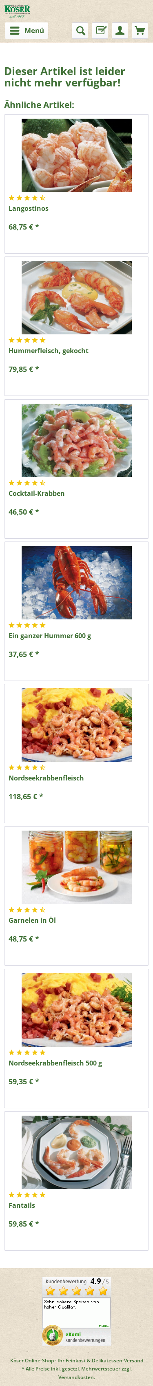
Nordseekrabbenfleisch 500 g (55, 1063)
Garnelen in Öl (32, 920)
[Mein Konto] (120, 30)
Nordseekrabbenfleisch (46, 778)
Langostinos (29, 208)
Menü (27, 29)
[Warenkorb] (140, 30)
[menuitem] (24, 30)
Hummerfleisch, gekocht (49, 351)
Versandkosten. (76, 1377)
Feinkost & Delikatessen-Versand (104, 1360)
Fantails (22, 1205)
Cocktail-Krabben (37, 493)
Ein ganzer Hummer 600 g (50, 636)
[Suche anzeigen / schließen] (80, 30)
